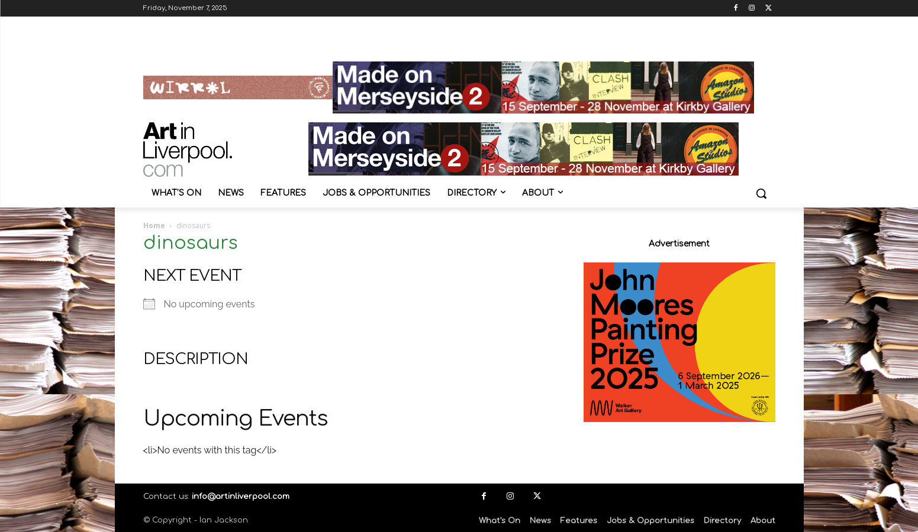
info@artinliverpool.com (240, 496)
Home (154, 225)
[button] (761, 193)
